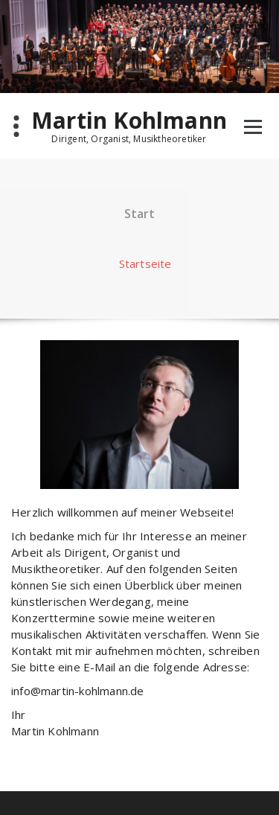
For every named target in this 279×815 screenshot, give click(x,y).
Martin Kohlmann (129, 120)
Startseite (145, 263)
